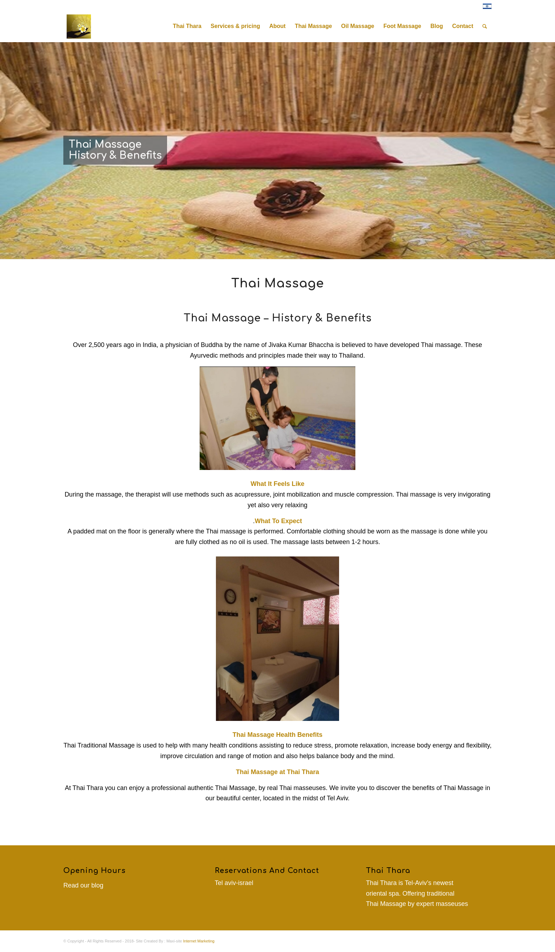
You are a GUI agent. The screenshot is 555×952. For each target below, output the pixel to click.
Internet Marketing (198, 941)
